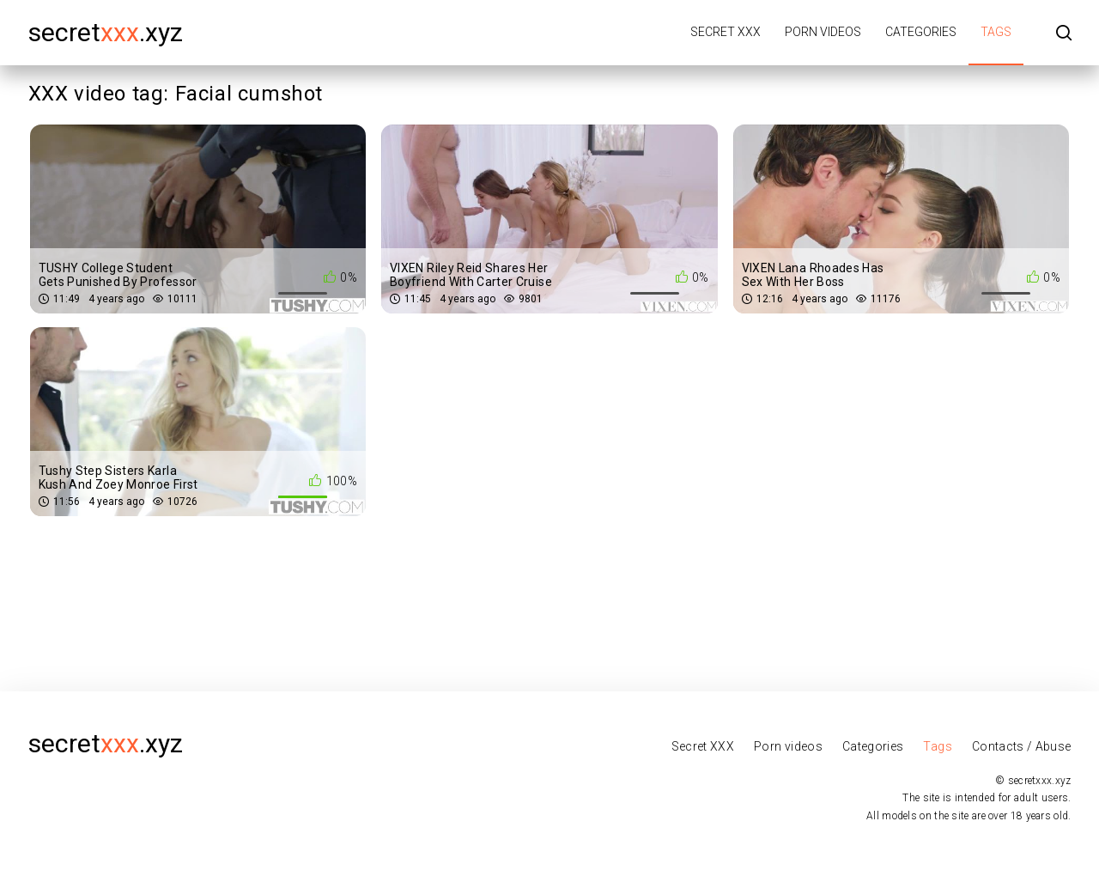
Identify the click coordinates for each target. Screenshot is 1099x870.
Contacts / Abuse (1022, 746)
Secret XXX (725, 32)
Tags (996, 32)
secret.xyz (105, 32)
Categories (920, 32)
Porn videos (823, 32)
